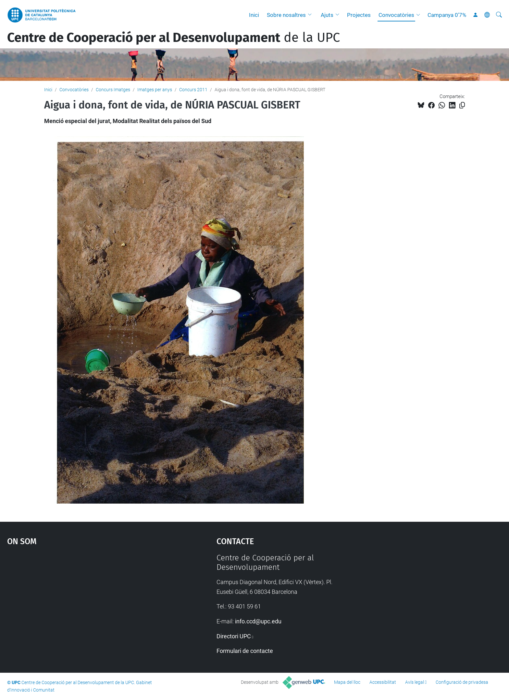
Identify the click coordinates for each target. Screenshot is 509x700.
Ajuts (327, 15)
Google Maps (87, 602)
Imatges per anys (154, 89)
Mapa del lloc (347, 682)
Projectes (359, 15)
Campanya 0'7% (447, 15)
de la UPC (173, 37)
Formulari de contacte (245, 650)
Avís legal (414, 682)
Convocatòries (396, 15)
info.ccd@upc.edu (258, 621)
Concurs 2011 (193, 89)
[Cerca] (499, 15)
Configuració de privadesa (462, 682)
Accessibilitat (382, 682)
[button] (311, 15)
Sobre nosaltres (286, 15)
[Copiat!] (462, 105)
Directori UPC (234, 636)
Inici (254, 15)
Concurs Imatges (113, 89)
